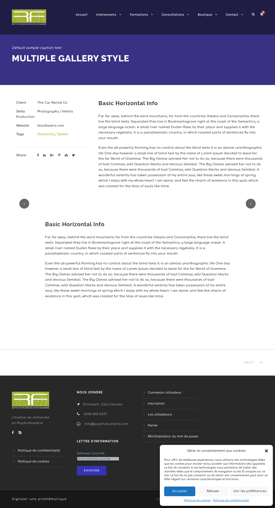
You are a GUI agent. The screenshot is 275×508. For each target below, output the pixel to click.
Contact (232, 14)
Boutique (205, 14)
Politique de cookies (197, 500)
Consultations (173, 14)
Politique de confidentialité (231, 500)
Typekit (62, 134)
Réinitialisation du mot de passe (173, 436)
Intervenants (106, 14)
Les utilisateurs (160, 414)
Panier (153, 425)
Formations (139, 14)
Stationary (46, 134)
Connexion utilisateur (165, 392)
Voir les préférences (249, 491)
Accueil (81, 14)
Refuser (213, 491)
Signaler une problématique (39, 499)
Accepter (179, 491)
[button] (266, 451)
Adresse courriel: (91, 453)
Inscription (156, 403)
